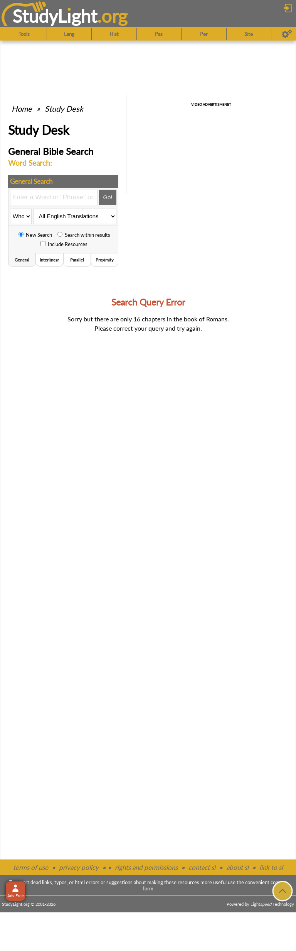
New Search (35, 235)
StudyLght (55, 16)
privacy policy (79, 867)
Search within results (83, 235)
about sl (237, 867)
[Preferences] (287, 34)
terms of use (30, 867)
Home (22, 108)
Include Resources (63, 244)
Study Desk (64, 108)
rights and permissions (146, 867)
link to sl (271, 867)
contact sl (201, 867)
